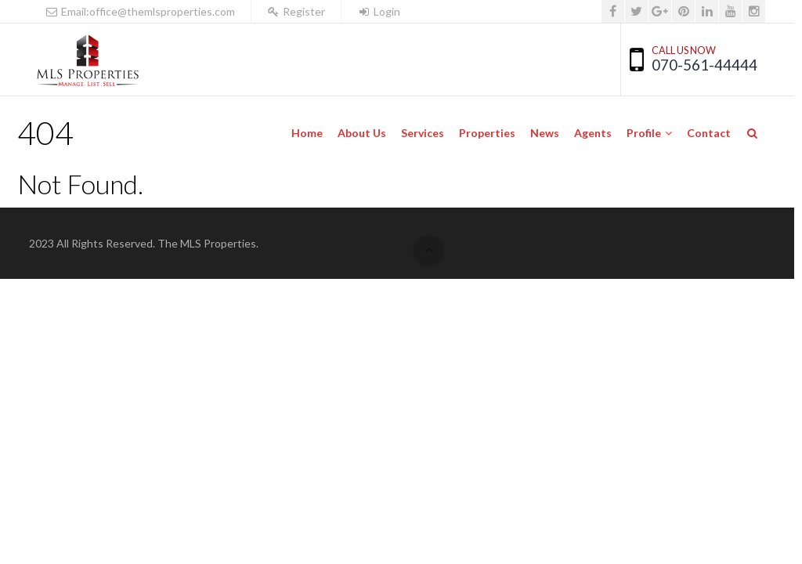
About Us (362, 132)
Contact (709, 132)
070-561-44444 (704, 65)
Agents (593, 132)
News (544, 132)
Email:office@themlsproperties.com (140, 11)
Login (378, 11)
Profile (644, 132)
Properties (487, 132)
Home (307, 132)
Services (422, 132)
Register (296, 11)
